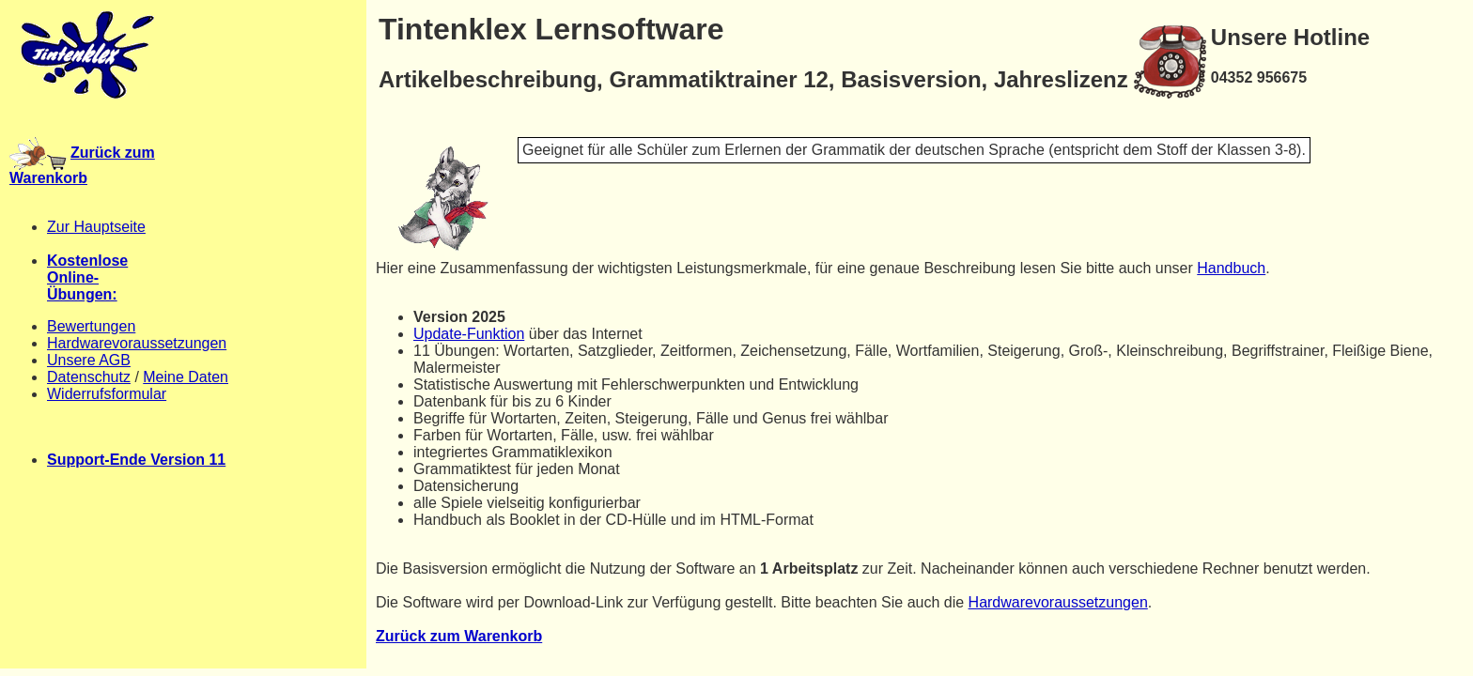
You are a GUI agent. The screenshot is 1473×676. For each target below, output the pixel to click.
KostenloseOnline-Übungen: (87, 277)
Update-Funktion (468, 334)
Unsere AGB (89, 360)
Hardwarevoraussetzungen (136, 343)
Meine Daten (185, 377)
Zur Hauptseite (96, 227)
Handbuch (1231, 268)
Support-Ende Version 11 (136, 460)
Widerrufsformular (106, 394)
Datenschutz (89, 377)
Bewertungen (91, 326)
